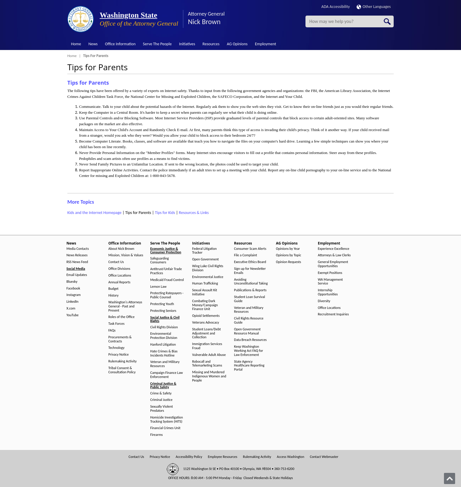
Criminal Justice (161, 400)
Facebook (73, 288)
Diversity (324, 301)
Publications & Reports (250, 290)
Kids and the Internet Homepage (94, 212)
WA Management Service (330, 282)
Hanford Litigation (163, 345)
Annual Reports (119, 282)
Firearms (156, 435)
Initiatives (187, 43)
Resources (211, 43)
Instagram (73, 295)
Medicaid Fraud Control (167, 280)
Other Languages (374, 6)
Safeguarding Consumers (159, 261)
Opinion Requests (288, 262)
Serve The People (157, 43)
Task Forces (116, 324)
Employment (265, 43)
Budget (113, 289)
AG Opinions (237, 43)
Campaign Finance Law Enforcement (166, 375)
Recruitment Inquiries (333, 314)
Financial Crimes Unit (165, 428)
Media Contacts (77, 249)
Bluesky (71, 282)
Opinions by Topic (288, 255)
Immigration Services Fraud (207, 346)
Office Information (120, 43)
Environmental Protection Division (163, 336)
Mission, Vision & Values (125, 255)
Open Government (205, 259)
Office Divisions (119, 269)
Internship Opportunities (328, 292)
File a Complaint (245, 255)
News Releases (77, 255)
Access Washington (290, 457)
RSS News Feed (77, 262)
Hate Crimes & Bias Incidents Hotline (164, 353)
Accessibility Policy (189, 457)
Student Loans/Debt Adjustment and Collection (206, 333)
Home (76, 43)
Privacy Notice (118, 355)
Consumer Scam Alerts (250, 249)
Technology (116, 348)
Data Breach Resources (250, 340)
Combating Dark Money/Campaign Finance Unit (205, 305)
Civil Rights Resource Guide (248, 320)
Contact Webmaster (324, 457)
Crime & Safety (160, 393)
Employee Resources (222, 457)
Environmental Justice (207, 277)
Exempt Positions (330, 273)
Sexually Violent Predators (161, 409)
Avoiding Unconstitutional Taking (251, 282)
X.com (70, 308)
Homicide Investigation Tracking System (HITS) (166, 420)
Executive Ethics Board (250, 262)
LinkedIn (72, 302)
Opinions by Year (288, 249)
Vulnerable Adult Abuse (209, 355)
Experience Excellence (333, 249)
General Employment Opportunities (333, 264)
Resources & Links (194, 212)
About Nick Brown (121, 249)
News (93, 43)
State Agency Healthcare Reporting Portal (249, 366)
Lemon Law (158, 287)
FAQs (112, 330)
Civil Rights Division (164, 327)
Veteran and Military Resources (165, 364)
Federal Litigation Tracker (204, 251)
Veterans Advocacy (205, 322)
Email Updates (76, 275)
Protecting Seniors (163, 311)
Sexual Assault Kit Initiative (204, 292)
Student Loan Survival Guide (249, 299)
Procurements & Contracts (120, 339)
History (113, 295)
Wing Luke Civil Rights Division (207, 268)
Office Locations (119, 275)
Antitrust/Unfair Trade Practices (166, 271)
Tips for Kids (165, 212)
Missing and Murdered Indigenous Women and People (209, 376)
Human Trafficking (205, 283)
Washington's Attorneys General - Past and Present (125, 306)
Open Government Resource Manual (247, 331)
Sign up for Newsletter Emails (250, 271)
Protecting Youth (162, 304)
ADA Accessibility (335, 6)
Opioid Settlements (206, 316)
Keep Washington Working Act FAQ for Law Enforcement (248, 351)
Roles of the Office (121, 317)
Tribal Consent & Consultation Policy (122, 370)
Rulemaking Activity (122, 361)
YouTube (72, 315)
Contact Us (116, 262)
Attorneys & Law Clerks (334, 255)
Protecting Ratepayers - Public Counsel (166, 295)
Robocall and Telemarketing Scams (207, 364)
